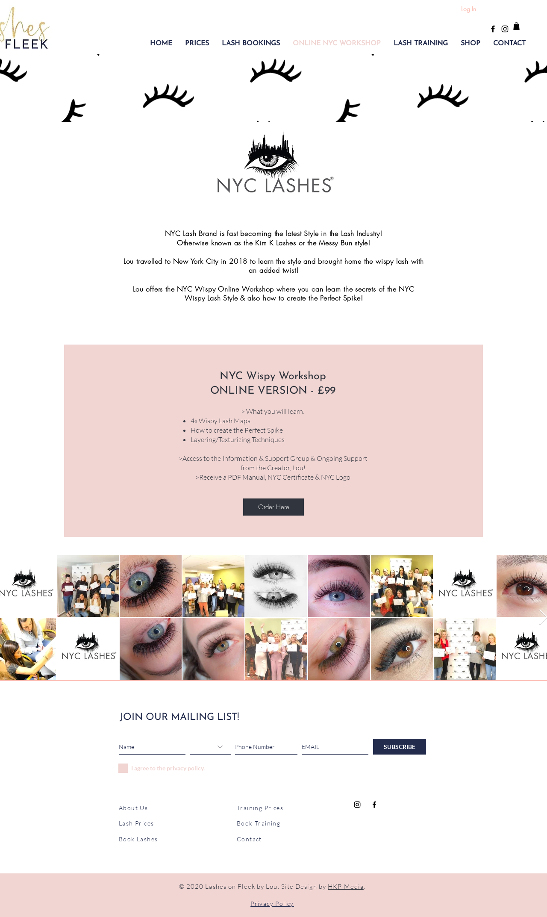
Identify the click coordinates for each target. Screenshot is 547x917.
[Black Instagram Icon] (504, 28)
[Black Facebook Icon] (492, 28)
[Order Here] (273, 507)
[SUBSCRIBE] (399, 747)
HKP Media (345, 886)
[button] (197, 43)
